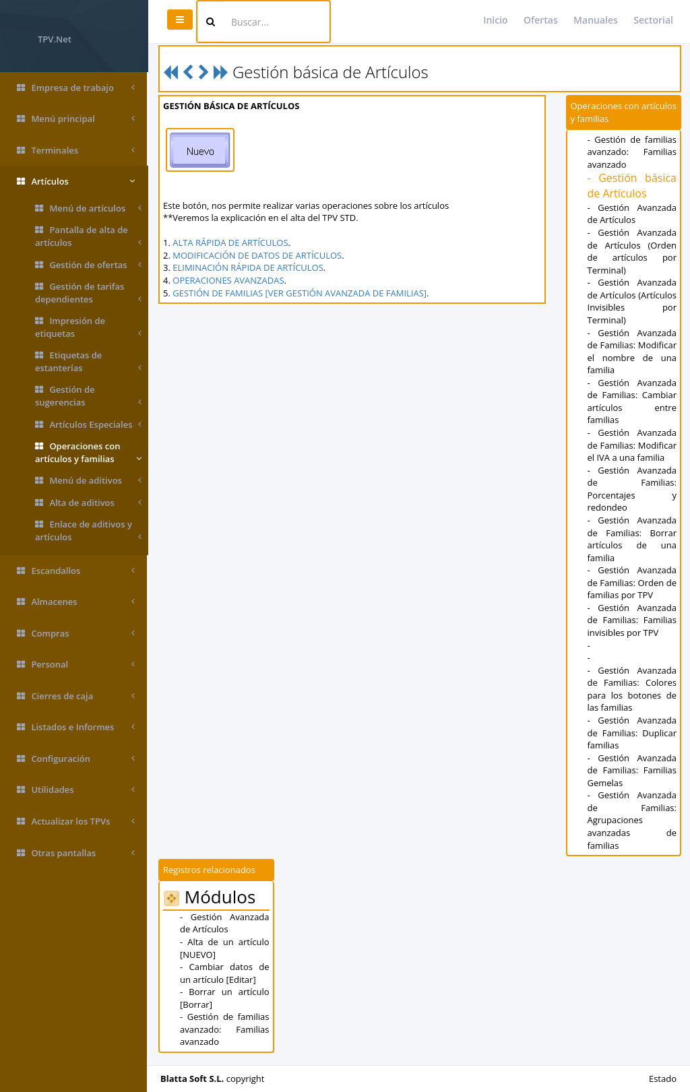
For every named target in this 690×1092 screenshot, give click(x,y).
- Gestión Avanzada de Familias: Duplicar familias (632, 732)
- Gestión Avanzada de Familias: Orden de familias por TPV (632, 582)
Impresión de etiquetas (88, 327)
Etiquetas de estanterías (88, 361)
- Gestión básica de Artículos (632, 185)
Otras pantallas (76, 853)
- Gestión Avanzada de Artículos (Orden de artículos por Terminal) (632, 251)
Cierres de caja (76, 696)
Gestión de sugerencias (88, 395)
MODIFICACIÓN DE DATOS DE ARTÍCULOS (258, 255)
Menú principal (76, 119)
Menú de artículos (88, 208)
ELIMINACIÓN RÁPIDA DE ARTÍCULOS (249, 267)
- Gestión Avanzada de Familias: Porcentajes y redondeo (632, 489)
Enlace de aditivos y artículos (88, 530)
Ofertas (541, 19)
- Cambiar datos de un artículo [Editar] (225, 973)
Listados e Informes (76, 727)
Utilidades (76, 789)
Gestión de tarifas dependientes (88, 292)
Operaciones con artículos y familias (88, 452)
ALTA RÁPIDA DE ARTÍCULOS (231, 242)
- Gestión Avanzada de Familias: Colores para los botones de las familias (632, 689)
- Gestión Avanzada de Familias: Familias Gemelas (632, 770)
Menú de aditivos (88, 480)
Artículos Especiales (88, 424)
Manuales (595, 19)
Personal (76, 664)
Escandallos (76, 571)
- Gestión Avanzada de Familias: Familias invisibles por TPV (632, 620)
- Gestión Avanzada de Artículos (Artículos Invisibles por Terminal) (632, 301)
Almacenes (76, 602)
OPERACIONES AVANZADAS (229, 280)
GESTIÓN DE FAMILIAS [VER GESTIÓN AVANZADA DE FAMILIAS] (301, 293)
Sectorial (653, 19)
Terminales (76, 150)
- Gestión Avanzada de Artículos (632, 213)
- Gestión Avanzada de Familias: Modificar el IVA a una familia (632, 444)
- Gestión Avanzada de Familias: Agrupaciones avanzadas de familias (632, 820)
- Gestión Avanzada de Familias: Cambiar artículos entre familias (632, 401)
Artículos (76, 181)
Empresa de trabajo (76, 88)
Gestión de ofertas (88, 265)
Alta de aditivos (88, 502)
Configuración (76, 758)
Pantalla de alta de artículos (88, 236)
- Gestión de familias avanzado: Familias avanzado (632, 151)
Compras (76, 633)
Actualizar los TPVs (76, 821)
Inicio (495, 19)
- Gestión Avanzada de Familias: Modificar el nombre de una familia (632, 352)
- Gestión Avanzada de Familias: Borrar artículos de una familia (632, 539)
